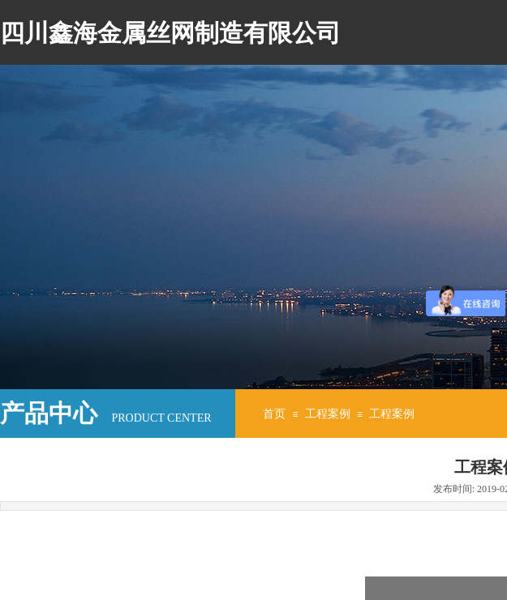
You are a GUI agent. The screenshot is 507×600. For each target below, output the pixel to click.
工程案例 (327, 414)
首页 (274, 414)
